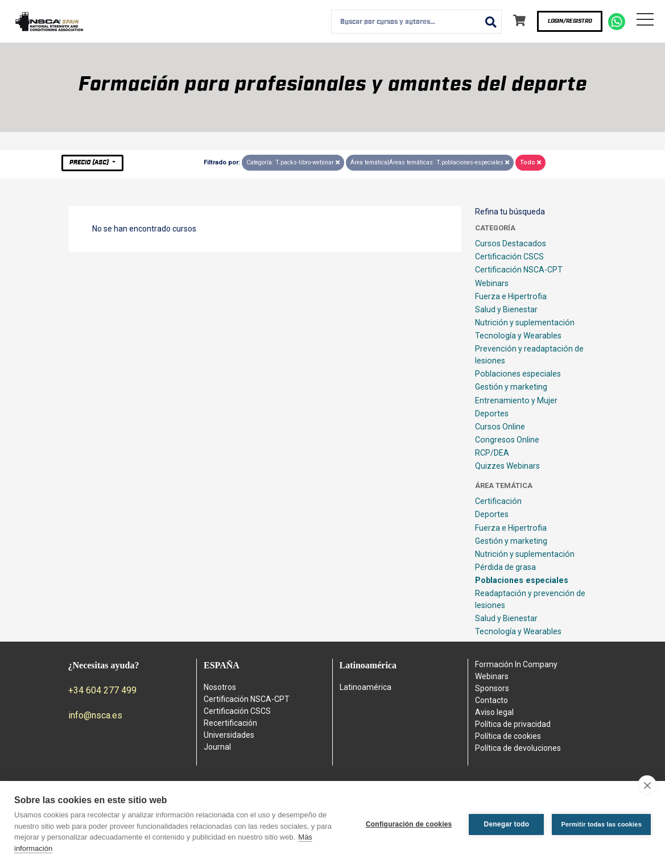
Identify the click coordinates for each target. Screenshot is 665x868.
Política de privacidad (513, 724)
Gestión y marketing (511, 386)
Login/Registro (570, 21)
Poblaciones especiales (518, 373)
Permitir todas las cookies (601, 824)
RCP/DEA (492, 452)
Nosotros (220, 687)
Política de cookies (508, 736)
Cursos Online (500, 426)
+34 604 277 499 (102, 690)
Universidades (229, 734)
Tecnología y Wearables (518, 335)
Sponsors (492, 688)
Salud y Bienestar (506, 309)
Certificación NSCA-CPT (519, 269)
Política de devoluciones (518, 748)
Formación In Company (516, 664)
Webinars (492, 283)
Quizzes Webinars (507, 465)
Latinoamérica (365, 687)
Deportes (492, 413)
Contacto (491, 700)
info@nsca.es (95, 715)
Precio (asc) (89, 162)
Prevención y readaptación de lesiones (529, 354)
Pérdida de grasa (505, 567)
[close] (647, 785)
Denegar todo (507, 824)
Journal (217, 746)
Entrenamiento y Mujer (516, 400)
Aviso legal (494, 712)
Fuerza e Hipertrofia (511, 296)
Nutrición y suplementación (525, 322)
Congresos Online (507, 439)
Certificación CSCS (509, 256)
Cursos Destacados (510, 243)
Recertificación (230, 723)
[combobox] (416, 22)
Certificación (498, 501)
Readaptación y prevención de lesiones (530, 599)
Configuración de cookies (409, 824)
